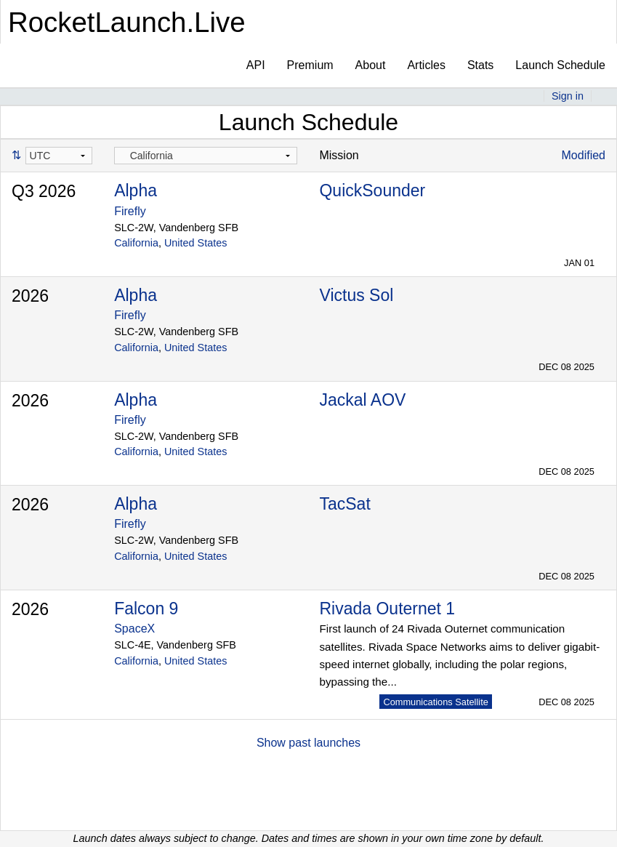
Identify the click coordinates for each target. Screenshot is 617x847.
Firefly (130, 211)
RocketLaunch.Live (127, 22)
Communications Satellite (435, 702)
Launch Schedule (560, 65)
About (370, 65)
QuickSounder (372, 190)
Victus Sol (356, 295)
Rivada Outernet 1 (387, 608)
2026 (30, 295)
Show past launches (308, 742)
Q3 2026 (44, 191)
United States (195, 243)
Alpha (135, 190)
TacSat (344, 503)
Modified (583, 155)
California (136, 243)
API (255, 65)
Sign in (568, 96)
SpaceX (134, 628)
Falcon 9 (146, 608)
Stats (480, 65)
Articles (426, 65)
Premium (310, 65)
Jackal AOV (362, 399)
